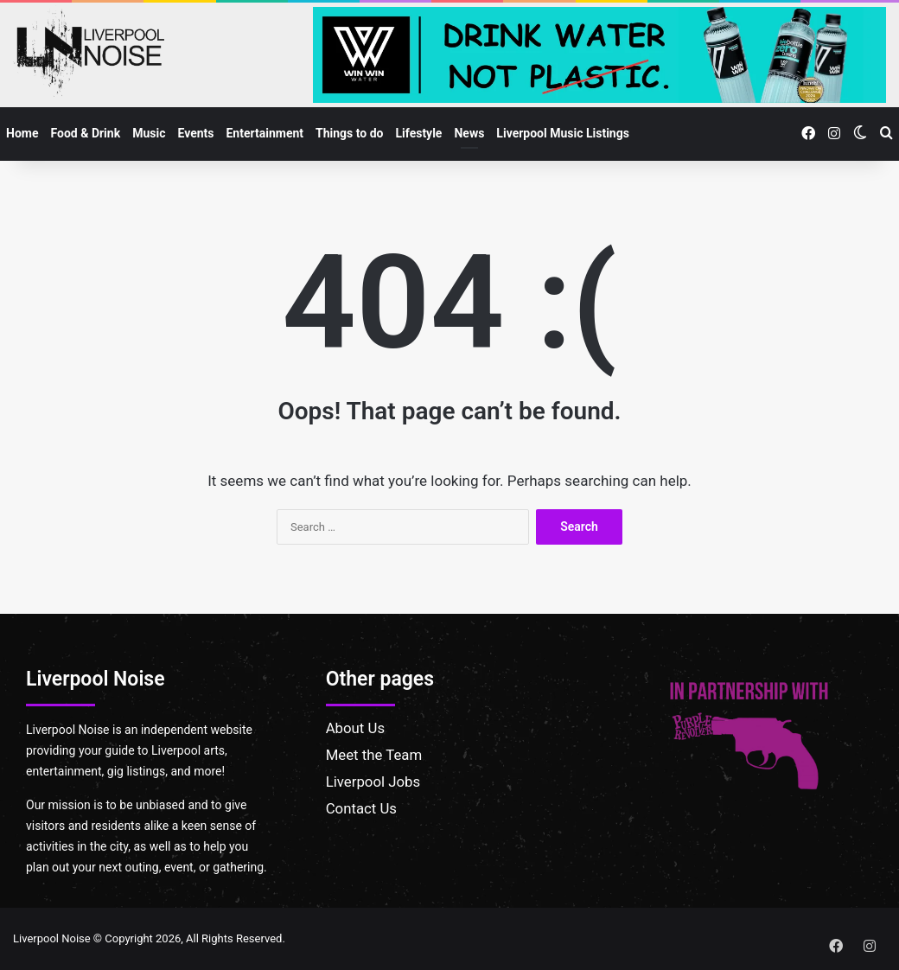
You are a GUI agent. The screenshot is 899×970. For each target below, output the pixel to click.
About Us (355, 728)
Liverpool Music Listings (562, 133)
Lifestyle (419, 133)
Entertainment (264, 133)
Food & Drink (85, 133)
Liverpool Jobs (373, 781)
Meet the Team (374, 754)
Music (148, 133)
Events (195, 133)
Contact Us (361, 808)
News (469, 133)
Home (22, 133)
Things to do (349, 133)
